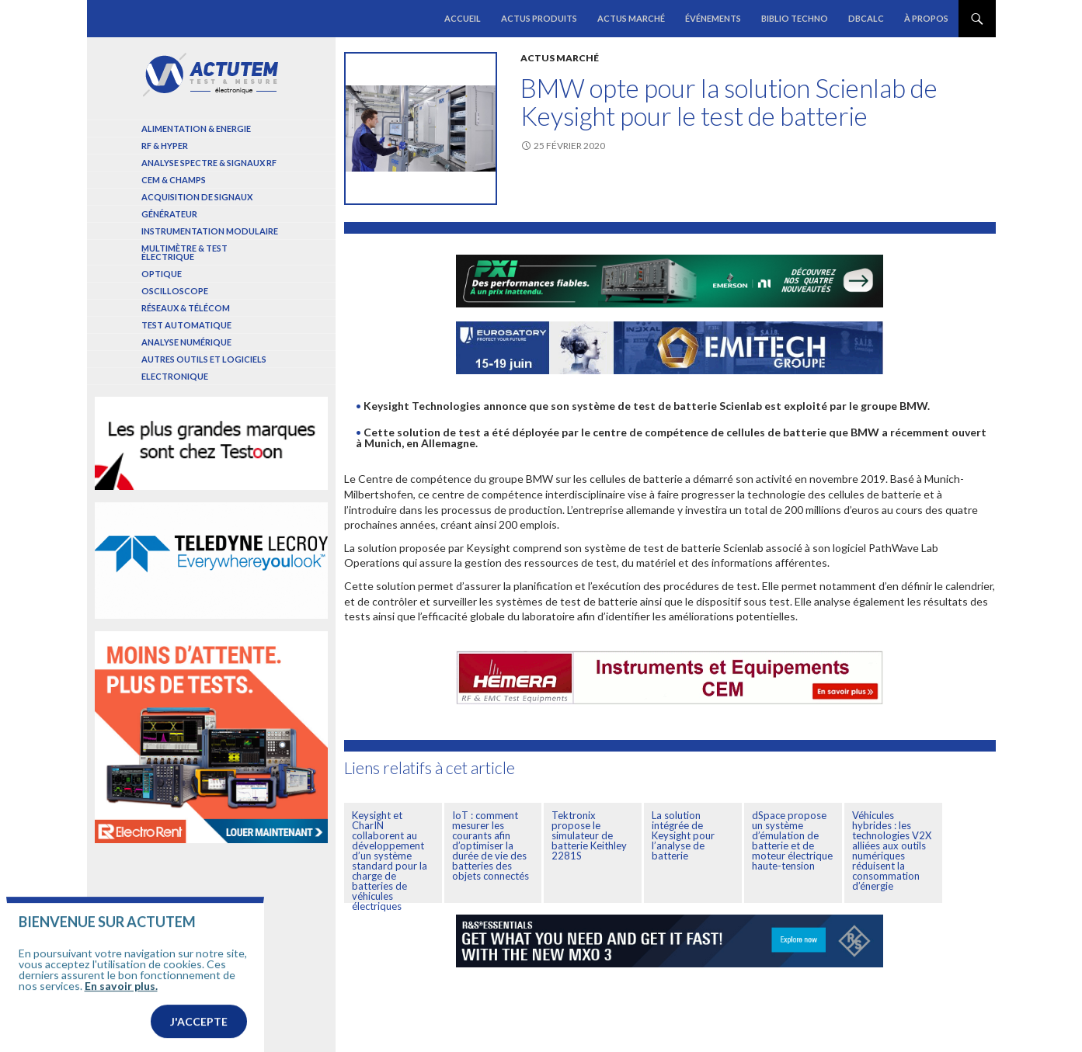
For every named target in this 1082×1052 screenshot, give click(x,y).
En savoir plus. (121, 1011)
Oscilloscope (174, 291)
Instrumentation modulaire (209, 231)
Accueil (462, 18)
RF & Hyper (164, 146)
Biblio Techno (794, 18)
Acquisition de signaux (196, 197)
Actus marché (631, 18)
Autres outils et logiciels (203, 359)
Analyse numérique (186, 342)
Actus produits (539, 18)
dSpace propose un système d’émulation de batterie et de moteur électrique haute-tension (792, 840)
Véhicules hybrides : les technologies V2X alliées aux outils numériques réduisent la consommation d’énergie (891, 850)
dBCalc (866, 18)
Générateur (169, 214)
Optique (161, 274)
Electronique (174, 376)
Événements (713, 18)
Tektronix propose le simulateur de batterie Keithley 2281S (589, 835)
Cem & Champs (173, 180)
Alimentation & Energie (196, 128)
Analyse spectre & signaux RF (209, 163)
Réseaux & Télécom (185, 308)
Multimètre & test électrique (184, 252)
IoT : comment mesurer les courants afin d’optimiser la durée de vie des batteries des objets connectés (490, 845)
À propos (926, 18)
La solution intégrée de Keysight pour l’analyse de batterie (683, 835)
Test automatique (186, 325)
